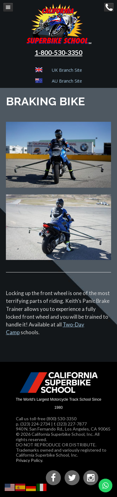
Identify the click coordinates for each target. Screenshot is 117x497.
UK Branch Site (67, 70)
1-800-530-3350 (58, 52)
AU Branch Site (67, 81)
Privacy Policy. (29, 460)
